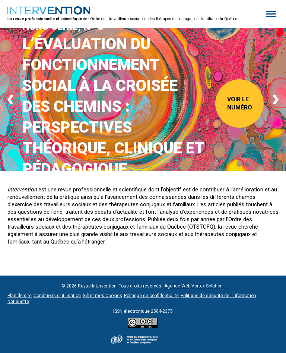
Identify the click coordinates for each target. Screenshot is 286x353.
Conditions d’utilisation (57, 295)
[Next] (276, 99)
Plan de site (19, 295)
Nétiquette (18, 301)
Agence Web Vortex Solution (193, 286)
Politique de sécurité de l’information (218, 295)
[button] (271, 14)
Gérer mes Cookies (102, 295)
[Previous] (10, 99)
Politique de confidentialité (151, 295)
